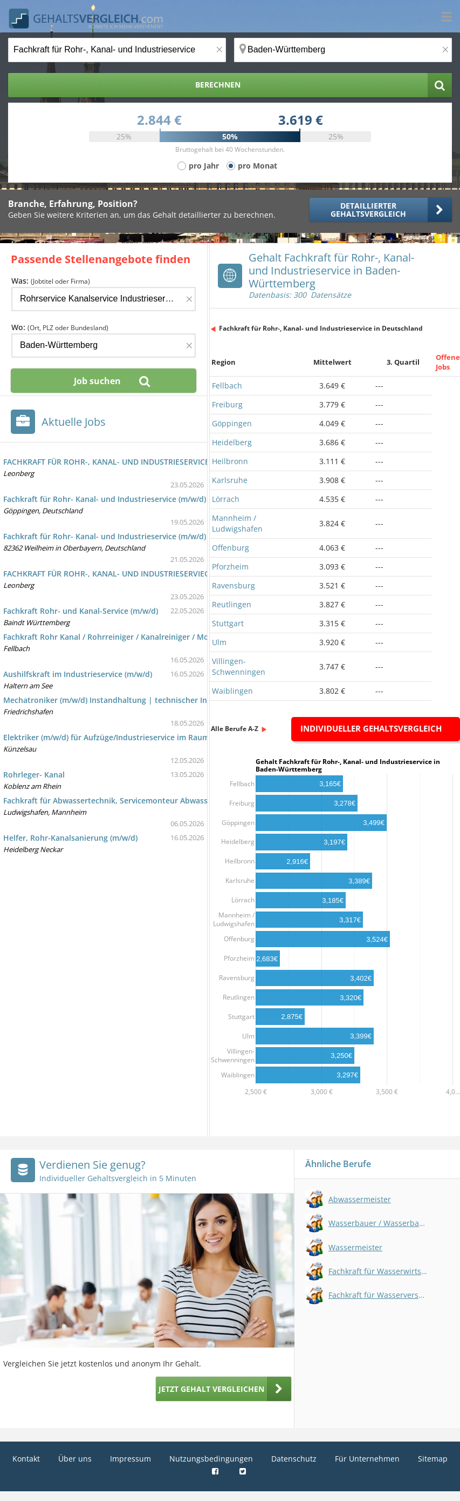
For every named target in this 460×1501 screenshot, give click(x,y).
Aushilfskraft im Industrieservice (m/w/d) (77, 674)
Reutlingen (231, 604)
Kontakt (26, 1458)
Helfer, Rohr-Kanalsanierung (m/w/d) (70, 838)
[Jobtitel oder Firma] (103, 299)
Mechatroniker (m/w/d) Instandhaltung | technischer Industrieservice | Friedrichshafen (164, 700)
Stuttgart (228, 623)
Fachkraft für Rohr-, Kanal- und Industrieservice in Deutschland (321, 328)
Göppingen (232, 423)
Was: (50, 281)
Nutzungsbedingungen (211, 1458)
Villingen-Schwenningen (238, 666)
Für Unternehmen (367, 1458)
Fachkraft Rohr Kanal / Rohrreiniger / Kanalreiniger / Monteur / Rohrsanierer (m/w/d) (158, 637)
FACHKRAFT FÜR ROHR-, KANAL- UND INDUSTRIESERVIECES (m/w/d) (125, 573)
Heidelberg (232, 442)
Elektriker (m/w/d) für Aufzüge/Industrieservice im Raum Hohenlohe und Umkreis (152, 737)
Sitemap (433, 1458)
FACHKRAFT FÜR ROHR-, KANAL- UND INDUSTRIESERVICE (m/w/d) (121, 462)
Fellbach (227, 385)
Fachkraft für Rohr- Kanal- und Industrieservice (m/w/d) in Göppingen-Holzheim (149, 499)
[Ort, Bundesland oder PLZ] (343, 50)
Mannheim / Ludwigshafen (237, 523)
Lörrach (225, 499)
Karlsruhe (230, 480)
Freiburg (227, 404)
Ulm (219, 642)
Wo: (59, 327)
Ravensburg (233, 585)
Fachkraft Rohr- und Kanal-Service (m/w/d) (80, 611)
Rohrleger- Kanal (34, 774)
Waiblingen (232, 691)
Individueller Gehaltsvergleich (371, 728)
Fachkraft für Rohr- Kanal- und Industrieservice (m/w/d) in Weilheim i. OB (137, 536)
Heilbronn (230, 461)
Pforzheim (230, 566)
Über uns (75, 1458)
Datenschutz (294, 1458)
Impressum (130, 1458)
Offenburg (230, 547)
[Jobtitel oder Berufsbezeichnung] (117, 50)
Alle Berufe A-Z (234, 728)
